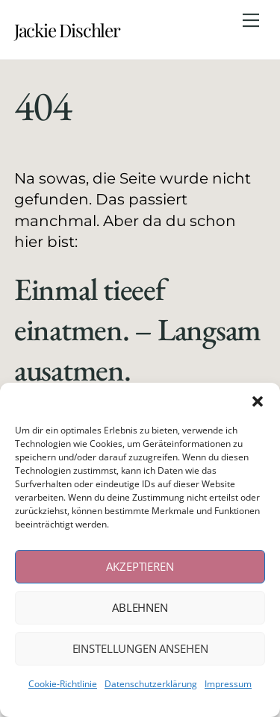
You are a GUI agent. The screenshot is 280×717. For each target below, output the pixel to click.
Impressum (228, 683)
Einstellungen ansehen (140, 648)
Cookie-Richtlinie (62, 683)
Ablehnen (140, 607)
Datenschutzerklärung (151, 683)
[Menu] (251, 20)
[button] (257, 401)
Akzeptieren (139, 566)
